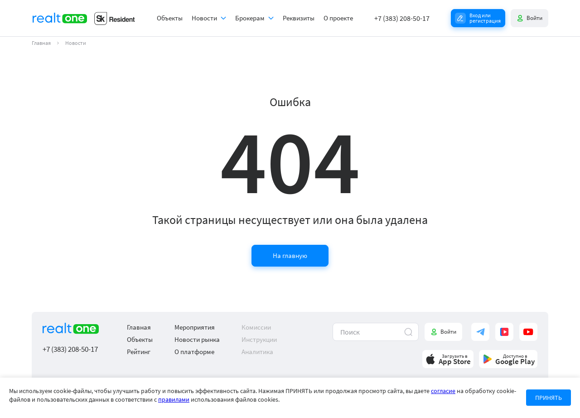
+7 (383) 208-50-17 (402, 18)
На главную (290, 255)
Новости (204, 18)
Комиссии (256, 327)
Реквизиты (298, 18)
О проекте (338, 18)
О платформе (194, 351)
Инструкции (259, 339)
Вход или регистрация (485, 18)
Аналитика (257, 351)
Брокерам (250, 18)
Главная (41, 43)
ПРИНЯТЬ (548, 398)
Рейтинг (138, 351)
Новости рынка (197, 339)
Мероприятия (194, 327)
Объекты (170, 18)
